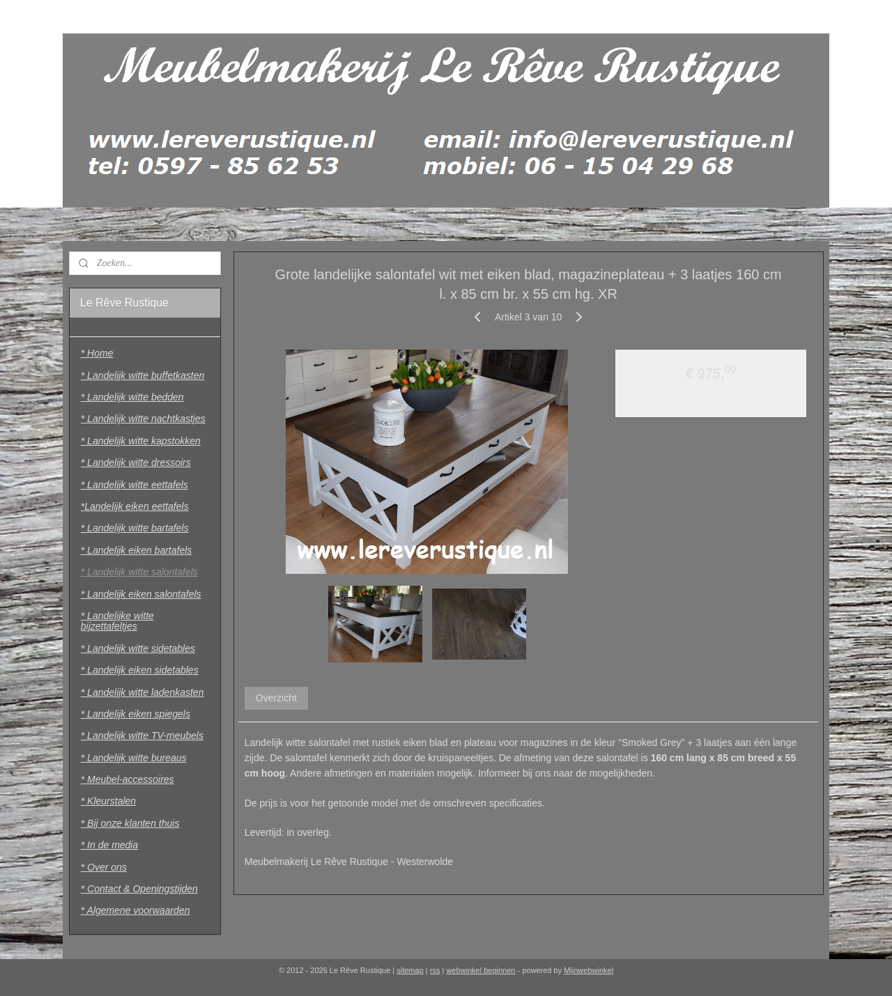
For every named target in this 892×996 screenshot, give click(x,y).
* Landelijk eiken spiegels (135, 713)
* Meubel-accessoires (127, 779)
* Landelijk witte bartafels (135, 528)
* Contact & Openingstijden (139, 888)
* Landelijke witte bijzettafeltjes (117, 621)
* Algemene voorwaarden (135, 910)
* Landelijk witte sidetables (138, 648)
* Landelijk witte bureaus (134, 757)
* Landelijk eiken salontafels (141, 594)
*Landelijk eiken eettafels (135, 506)
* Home (97, 353)
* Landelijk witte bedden (132, 397)
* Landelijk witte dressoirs (136, 462)
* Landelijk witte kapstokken (141, 440)
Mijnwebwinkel (588, 970)
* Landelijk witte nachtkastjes (143, 418)
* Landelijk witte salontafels (139, 571)
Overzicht (275, 697)
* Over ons (104, 867)
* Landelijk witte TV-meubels (142, 735)
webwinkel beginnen (480, 970)
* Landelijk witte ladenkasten (142, 692)
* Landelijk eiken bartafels (136, 550)
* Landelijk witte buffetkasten (142, 375)
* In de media (110, 844)
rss (435, 970)
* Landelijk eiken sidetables (140, 670)
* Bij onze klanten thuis (130, 823)
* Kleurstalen (108, 801)
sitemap (410, 970)
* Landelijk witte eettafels (134, 484)
